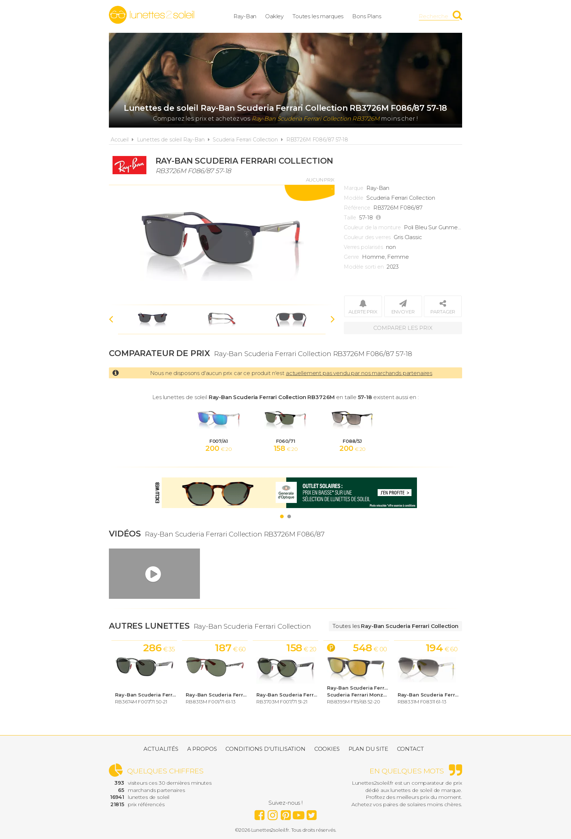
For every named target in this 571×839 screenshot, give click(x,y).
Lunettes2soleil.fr (151, 15)
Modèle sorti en (364, 267)
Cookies (327, 748)
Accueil (120, 139)
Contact (410, 748)
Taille (350, 217)
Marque (353, 188)
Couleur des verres (367, 237)
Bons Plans (366, 16)
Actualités (160, 748)
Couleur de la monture (372, 227)
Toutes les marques (317, 16)
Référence (357, 207)
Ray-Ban (244, 16)
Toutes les (395, 626)
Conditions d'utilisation (265, 748)
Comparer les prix (402, 327)
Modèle (353, 198)
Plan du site (368, 748)
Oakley (274, 16)
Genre (351, 257)
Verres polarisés (363, 247)
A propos (202, 748)
